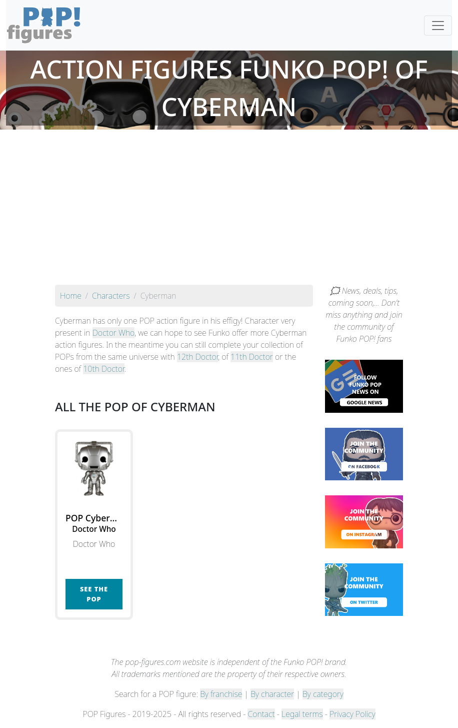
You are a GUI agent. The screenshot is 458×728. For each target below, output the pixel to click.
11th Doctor (251, 356)
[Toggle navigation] (438, 26)
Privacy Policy (353, 713)
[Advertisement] (229, 210)
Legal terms (302, 713)
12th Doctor (197, 356)
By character (272, 693)
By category (323, 693)
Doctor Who (113, 332)
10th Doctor (103, 368)
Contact (261, 713)
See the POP (94, 593)
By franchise (221, 693)
